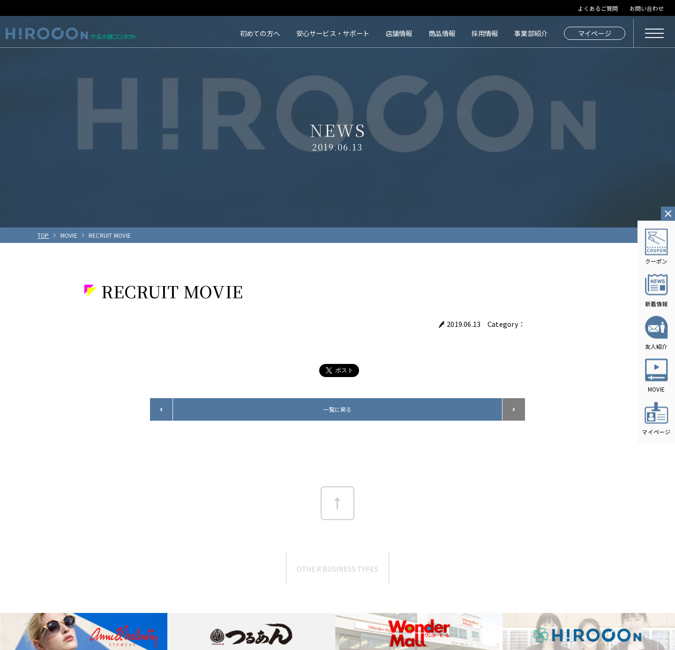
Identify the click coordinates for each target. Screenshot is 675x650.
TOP (43, 235)
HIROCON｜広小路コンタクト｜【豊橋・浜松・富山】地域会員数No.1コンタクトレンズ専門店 (71, 33)
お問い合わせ (647, 8)
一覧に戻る (337, 409)
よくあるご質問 (598, 8)
